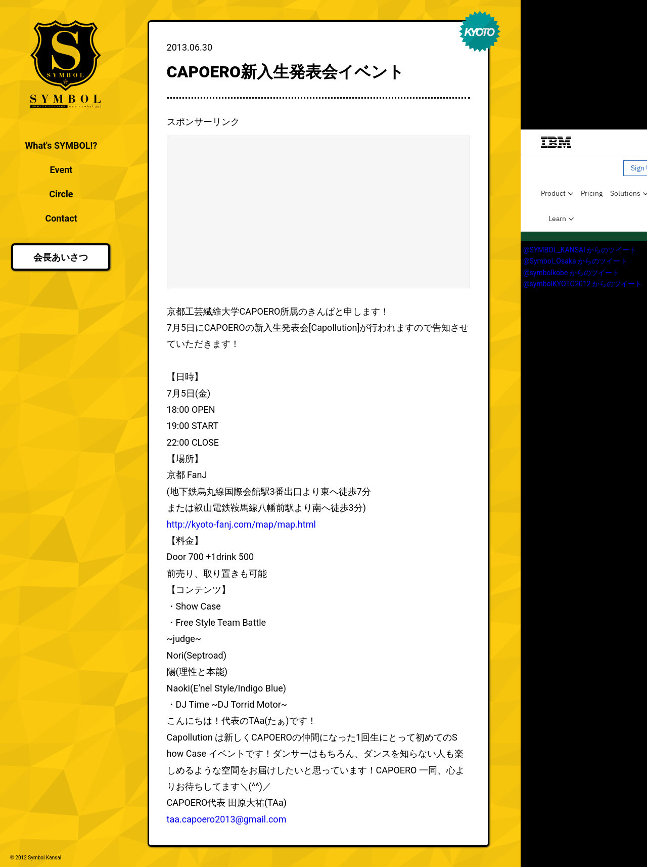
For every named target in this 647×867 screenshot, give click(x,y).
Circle (61, 194)
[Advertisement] (318, 212)
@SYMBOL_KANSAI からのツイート (579, 250)
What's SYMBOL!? (61, 145)
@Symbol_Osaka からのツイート (575, 261)
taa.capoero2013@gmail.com (227, 819)
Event (61, 169)
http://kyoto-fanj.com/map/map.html (241, 524)
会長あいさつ (60, 257)
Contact (61, 218)
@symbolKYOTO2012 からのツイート (582, 284)
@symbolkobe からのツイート (571, 273)
